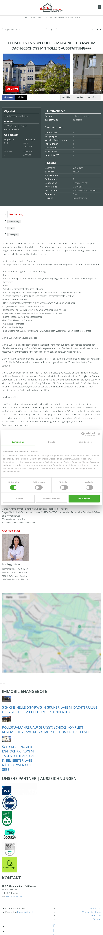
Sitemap (97, 919)
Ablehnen (18, 498)
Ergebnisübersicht (11, 30)
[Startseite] (51, 7)
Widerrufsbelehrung (91, 912)
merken (79, 97)
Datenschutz (95, 915)
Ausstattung (14, 221)
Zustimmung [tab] (18, 442)
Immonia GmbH (25, 912)
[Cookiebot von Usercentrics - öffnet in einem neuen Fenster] (83, 434)
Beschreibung (16, 214)
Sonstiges (13, 234)
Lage (11, 228)
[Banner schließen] (99, 434)
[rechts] (56, 29)
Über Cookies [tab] (85, 442)
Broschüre (90, 97)
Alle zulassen (84, 498)
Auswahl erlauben (51, 498)
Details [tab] (51, 442)
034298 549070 (29, 18)
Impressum (95, 908)
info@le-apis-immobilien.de (15, 579)
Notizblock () (67, 97)
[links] (46, 29)
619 (6, 143)
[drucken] (99, 97)
